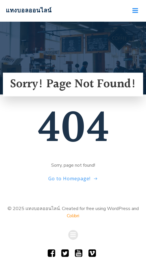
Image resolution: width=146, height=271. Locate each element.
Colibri (73, 216)
